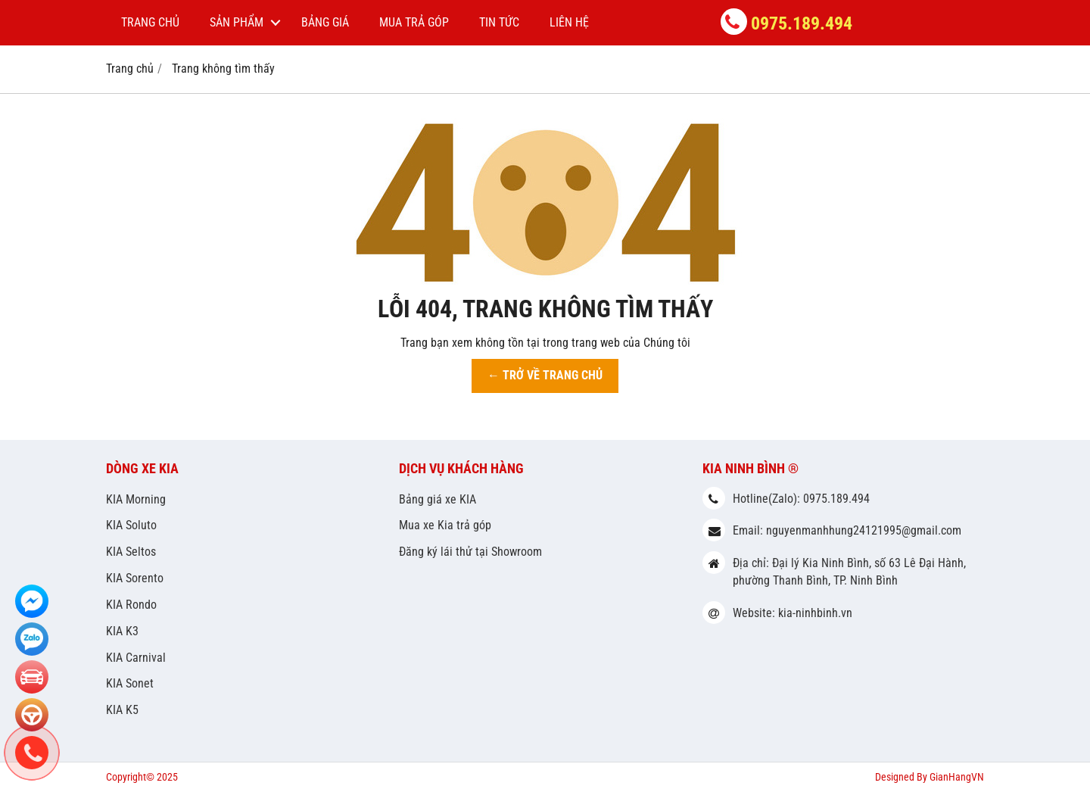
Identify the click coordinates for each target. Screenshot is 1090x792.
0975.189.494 (801, 23)
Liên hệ (569, 22)
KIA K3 (122, 631)
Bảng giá (325, 22)
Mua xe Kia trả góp (445, 525)
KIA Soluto (131, 525)
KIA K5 (122, 710)
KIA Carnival (136, 657)
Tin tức (499, 22)
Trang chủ (150, 22)
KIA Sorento (135, 578)
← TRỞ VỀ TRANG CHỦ (545, 375)
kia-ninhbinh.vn (815, 613)
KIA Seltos (131, 551)
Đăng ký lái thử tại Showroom (470, 551)
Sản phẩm (236, 22)
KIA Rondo (131, 604)
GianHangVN (957, 777)
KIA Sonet (130, 683)
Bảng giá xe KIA (437, 499)
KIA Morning (136, 499)
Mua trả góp (414, 22)
